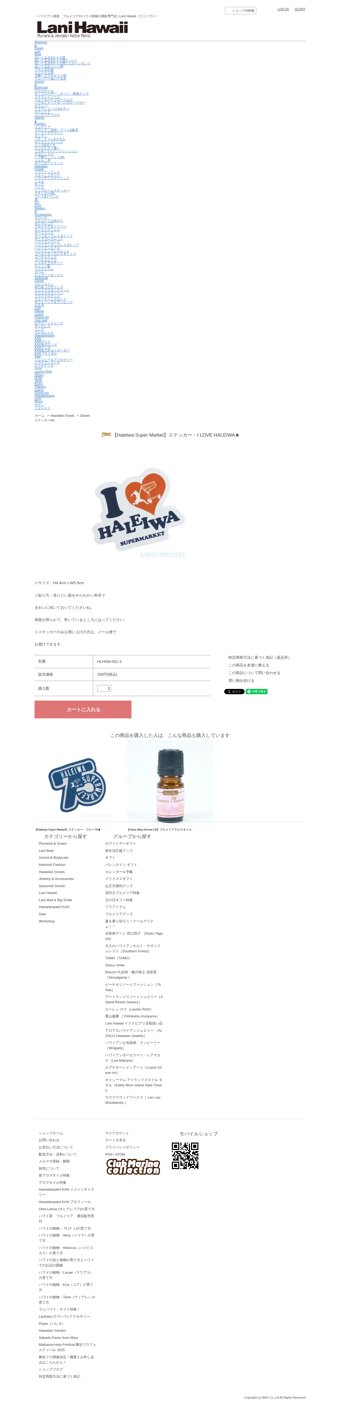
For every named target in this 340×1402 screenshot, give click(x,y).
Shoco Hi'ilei (115, 965)
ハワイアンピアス (47, 248)
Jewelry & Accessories (56, 879)
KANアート (43, 341)
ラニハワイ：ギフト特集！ (59, 1309)
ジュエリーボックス (49, 275)
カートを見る (115, 1140)
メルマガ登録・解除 (54, 1161)
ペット (39, 187)
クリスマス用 (44, 73)
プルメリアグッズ (119, 914)
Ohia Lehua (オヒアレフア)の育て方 (67, 1209)
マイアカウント (117, 1133)
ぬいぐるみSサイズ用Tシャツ (56, 60)
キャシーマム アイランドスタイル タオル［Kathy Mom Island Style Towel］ (133, 1085)
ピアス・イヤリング (49, 323)
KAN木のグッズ (46, 344)
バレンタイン (44, 284)
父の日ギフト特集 (119, 900)
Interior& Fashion (52, 865)
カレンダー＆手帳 (119, 872)
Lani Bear (38, 53)
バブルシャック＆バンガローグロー (60, 103)
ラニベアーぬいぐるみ (50, 78)
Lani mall (41, 320)
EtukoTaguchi (40, 385)
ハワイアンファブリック (52, 178)
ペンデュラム (44, 269)
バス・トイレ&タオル (50, 139)
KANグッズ (43, 347)
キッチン (41, 136)
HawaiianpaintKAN (44, 397)
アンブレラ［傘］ (47, 148)
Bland (39, 402)
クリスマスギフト (119, 879)
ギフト (110, 858)
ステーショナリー (47, 175)
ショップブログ (51, 1369)
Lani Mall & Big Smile (55, 900)
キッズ (39, 184)
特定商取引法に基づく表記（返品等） (260, 657)
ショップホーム (51, 1133)
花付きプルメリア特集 (122, 893)
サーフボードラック (49, 163)
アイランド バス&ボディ (52, 109)
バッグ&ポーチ (45, 145)
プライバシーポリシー (122, 1147)
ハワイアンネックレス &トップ (57, 245)
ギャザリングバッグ (49, 142)
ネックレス (42, 326)
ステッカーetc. (45, 193)
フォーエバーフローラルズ (54, 100)
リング (39, 329)
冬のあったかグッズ (49, 287)
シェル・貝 (42, 160)
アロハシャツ (44, 154)
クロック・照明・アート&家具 (56, 130)
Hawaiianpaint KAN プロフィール (65, 1202)
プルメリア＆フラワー (50, 226)
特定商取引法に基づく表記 (59, 1376)
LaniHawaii (39, 309)
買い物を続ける (241, 680)
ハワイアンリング (47, 242)
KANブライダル (46, 353)
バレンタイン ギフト (121, 865)
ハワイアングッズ (47, 172)
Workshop (47, 921)
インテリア (42, 127)
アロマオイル (44, 91)
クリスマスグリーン (49, 293)
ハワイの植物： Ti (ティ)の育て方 (65, 1228)
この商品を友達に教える (248, 665)
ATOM (120, 1154)
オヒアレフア (44, 223)
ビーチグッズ (44, 365)
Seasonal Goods (41, 279)
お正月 (39, 305)
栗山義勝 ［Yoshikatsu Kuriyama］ (132, 1016)
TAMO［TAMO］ (118, 958)
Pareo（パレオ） (52, 1324)
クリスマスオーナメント (52, 290)
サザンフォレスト (42, 406)
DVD (38, 205)
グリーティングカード (50, 299)
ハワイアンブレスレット (52, 251)
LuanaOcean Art (42, 315)
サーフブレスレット (49, 239)
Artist (38, 369)
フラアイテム (115, 907)
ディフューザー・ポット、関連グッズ (62, 94)
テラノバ (41, 106)
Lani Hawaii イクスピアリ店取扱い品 (133, 1023)
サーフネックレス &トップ (54, 236)
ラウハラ (41, 217)
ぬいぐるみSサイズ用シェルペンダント (63, 63)
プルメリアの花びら (49, 221)
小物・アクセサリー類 (50, 75)
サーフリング (44, 233)
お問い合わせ (49, 1140)
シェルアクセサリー (49, 263)
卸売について (49, 1168)
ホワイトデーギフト (120, 843)
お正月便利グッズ (119, 886)
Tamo (38, 381)
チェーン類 (42, 266)
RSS (108, 1154)
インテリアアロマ (47, 115)
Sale (38, 356)
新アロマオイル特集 (54, 1175)
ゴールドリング (46, 257)
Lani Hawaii (48, 893)
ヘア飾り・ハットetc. (50, 157)
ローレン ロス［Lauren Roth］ (129, 1009)
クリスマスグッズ (47, 296)
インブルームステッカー (52, 190)
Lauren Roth (43, 372)
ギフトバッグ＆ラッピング (54, 302)
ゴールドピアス (46, 260)
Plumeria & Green (53, 843)
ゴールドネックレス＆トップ (55, 254)
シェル (39, 181)
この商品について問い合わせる (254, 673)
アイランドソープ (47, 97)
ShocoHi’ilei (39, 376)
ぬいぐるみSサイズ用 (50, 57)
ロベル (39, 272)
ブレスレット (44, 332)
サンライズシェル (47, 230)
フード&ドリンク (47, 196)
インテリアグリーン (49, 133)
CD (37, 202)
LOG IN (283, 9)
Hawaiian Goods (41, 167)
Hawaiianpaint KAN (44, 337)
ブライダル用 (44, 69)
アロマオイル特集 (52, 1182)
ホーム (40, 416)
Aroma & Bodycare (53, 858)
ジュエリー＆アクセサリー (54, 360)
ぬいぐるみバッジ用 (49, 66)
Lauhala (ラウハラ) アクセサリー (64, 1316)
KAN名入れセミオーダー (52, 350)
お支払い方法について (56, 1147)
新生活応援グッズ (119, 851)
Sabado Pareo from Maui (58, 1338)
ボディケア (42, 112)
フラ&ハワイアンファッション (56, 151)
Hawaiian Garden (52, 1330)
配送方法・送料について (58, 1154)
